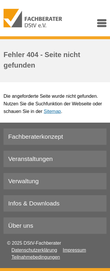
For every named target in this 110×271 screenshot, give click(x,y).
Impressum (74, 250)
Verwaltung (23, 181)
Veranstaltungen (30, 158)
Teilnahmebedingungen (35, 257)
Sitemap (52, 111)
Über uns (20, 225)
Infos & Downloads (34, 203)
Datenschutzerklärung (34, 250)
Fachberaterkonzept (35, 136)
